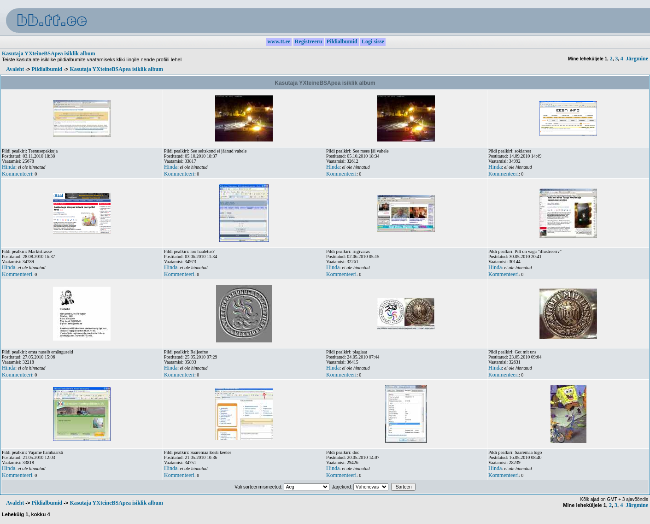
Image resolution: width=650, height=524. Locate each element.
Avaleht (15, 69)
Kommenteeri (17, 174)
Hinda (8, 167)
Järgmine (637, 58)
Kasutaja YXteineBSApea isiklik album (48, 53)
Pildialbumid (46, 69)
